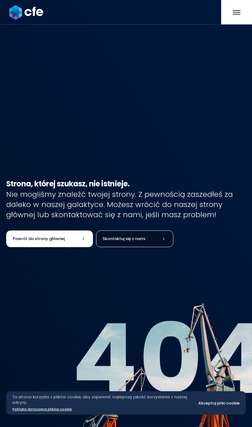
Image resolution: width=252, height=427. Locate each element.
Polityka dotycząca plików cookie (42, 409)
